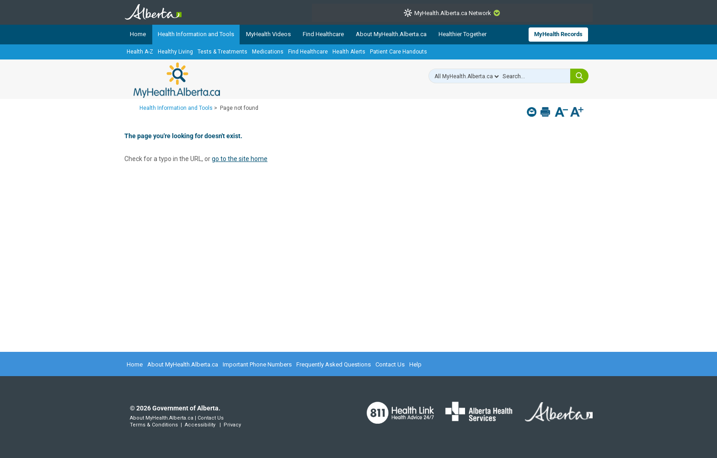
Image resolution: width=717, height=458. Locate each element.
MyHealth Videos (268, 34)
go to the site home (240, 158)
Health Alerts (348, 51)
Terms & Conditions (154, 425)
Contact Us (390, 364)
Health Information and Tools (196, 34)
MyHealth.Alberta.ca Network (452, 13)
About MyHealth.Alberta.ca (391, 34)
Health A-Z (140, 51)
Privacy (232, 425)
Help (415, 364)
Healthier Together (463, 34)
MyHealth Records (558, 34)
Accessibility (200, 425)
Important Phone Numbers (257, 364)
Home (138, 34)
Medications (268, 51)
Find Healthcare (323, 34)
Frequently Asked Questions (333, 364)
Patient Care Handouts (398, 51)
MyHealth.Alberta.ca (177, 80)
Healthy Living (175, 51)
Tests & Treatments (222, 51)
